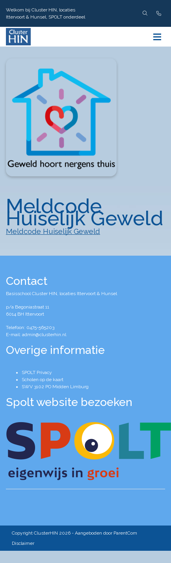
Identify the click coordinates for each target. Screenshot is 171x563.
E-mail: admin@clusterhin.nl (36, 334)
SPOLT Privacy (37, 372)
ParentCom (125, 533)
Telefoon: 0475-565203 (30, 327)
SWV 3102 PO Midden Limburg (55, 386)
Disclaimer (23, 543)
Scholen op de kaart (42, 379)
